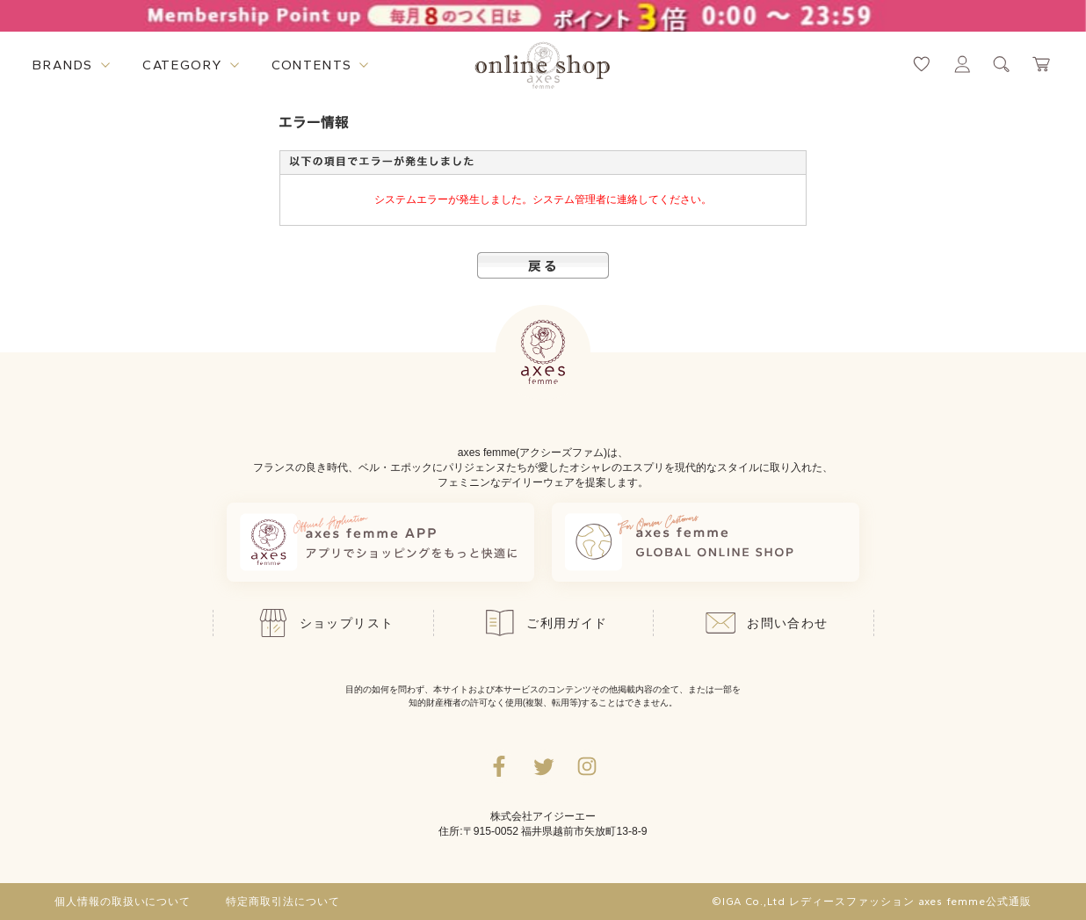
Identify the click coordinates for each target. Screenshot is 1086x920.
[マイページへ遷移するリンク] (962, 64)
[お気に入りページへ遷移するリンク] (921, 64)
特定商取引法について (283, 901)
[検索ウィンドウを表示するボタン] (1001, 64)
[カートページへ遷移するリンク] (1042, 64)
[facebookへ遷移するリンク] (499, 766)
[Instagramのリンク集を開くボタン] (587, 766)
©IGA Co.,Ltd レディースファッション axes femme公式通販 (872, 901)
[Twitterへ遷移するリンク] (543, 766)
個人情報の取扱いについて (123, 901)
